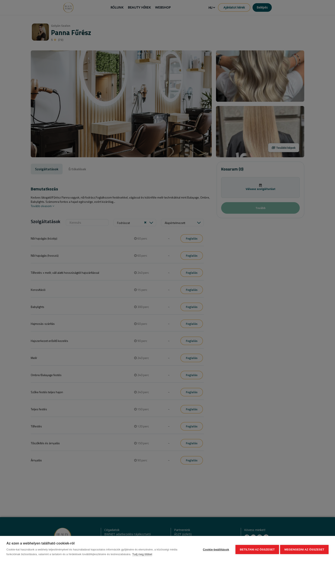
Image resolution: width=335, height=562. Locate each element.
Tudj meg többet (142, 554)
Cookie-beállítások (215, 549)
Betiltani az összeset (256, 549)
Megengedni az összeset (304, 549)
